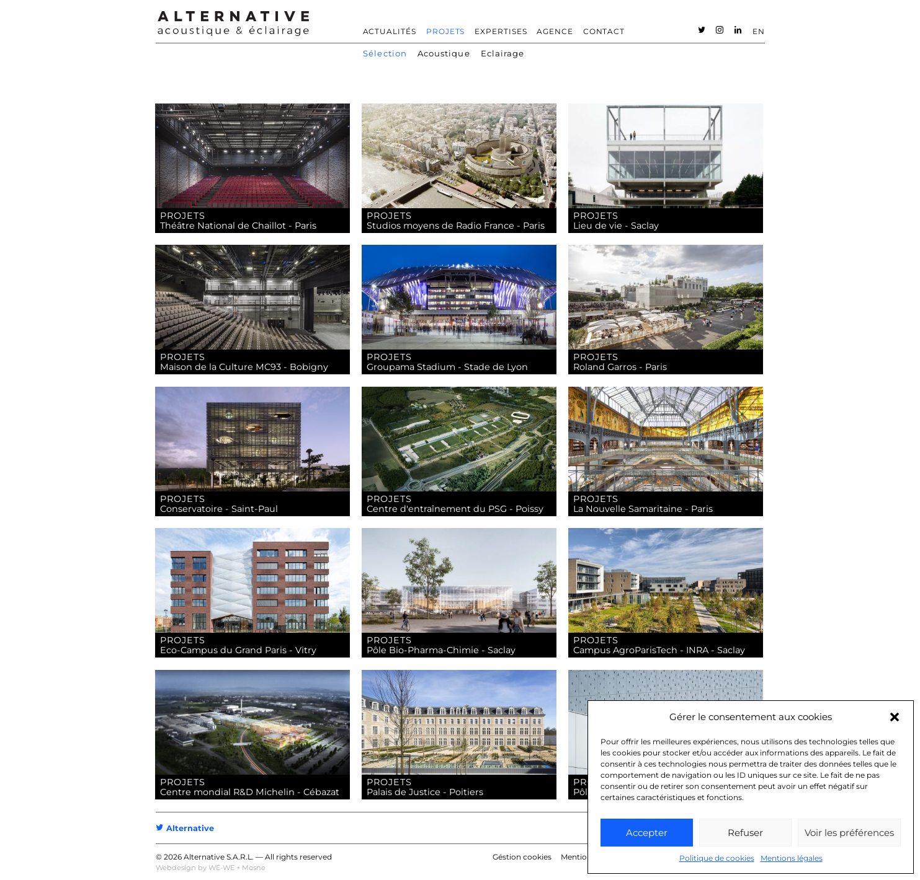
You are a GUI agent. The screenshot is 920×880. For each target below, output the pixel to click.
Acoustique (444, 53)
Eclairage (503, 53)
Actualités (390, 31)
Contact (604, 31)
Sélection (385, 53)
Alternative (185, 828)
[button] (894, 717)
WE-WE (221, 867)
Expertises (501, 31)
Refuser (745, 832)
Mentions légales (792, 858)
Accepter (647, 832)
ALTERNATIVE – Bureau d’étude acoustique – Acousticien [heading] (233, 23)
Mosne (254, 867)
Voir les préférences (849, 832)
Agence (555, 31)
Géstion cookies (522, 856)
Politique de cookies (716, 858)
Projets (445, 31)
